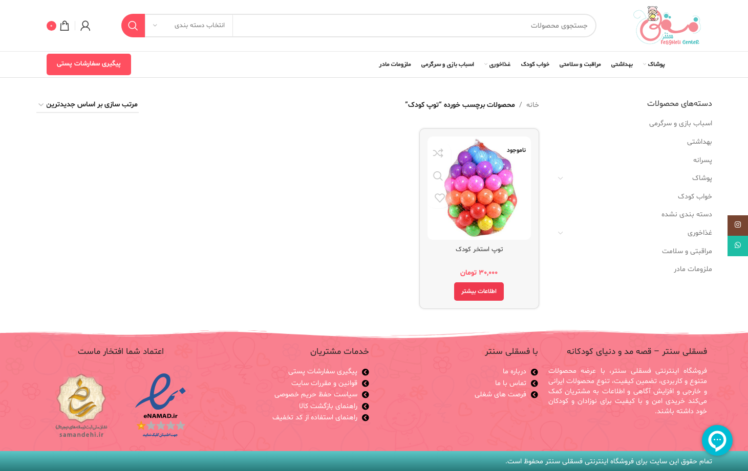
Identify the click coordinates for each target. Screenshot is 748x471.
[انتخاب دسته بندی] (189, 25)
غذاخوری (700, 233)
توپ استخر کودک (480, 248)
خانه (532, 105)
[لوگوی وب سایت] (667, 26)
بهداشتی (699, 142)
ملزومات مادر (693, 269)
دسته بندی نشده (686, 214)
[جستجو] (358, 25)
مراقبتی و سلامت (687, 251)
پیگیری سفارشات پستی (89, 64)
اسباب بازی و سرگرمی (680, 123)
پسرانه (702, 160)
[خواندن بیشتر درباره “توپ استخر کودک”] (480, 290)
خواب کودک (695, 196)
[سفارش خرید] (87, 105)
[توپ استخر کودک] (480, 187)
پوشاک (702, 178)
